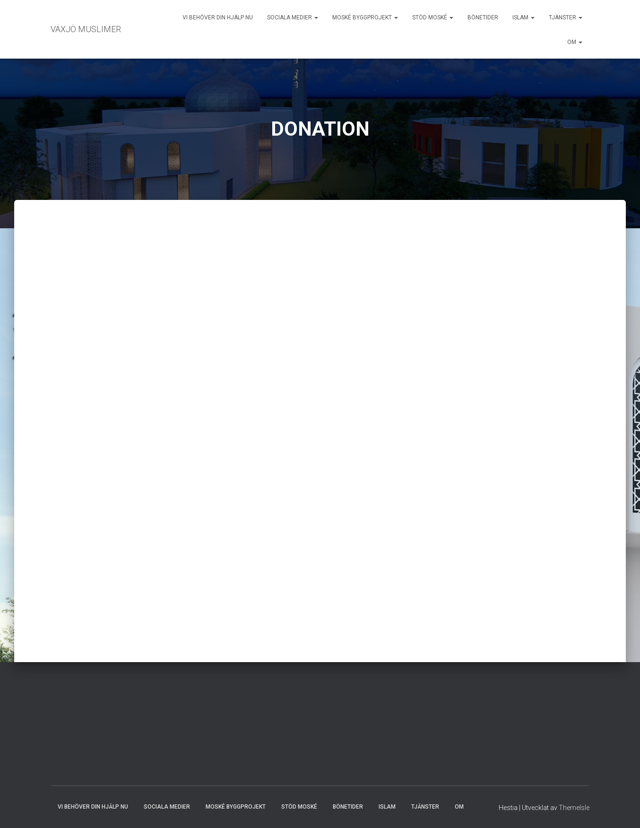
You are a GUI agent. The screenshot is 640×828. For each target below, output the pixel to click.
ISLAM (523, 17)
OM (574, 42)
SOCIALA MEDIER (292, 17)
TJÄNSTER (565, 17)
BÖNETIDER (482, 17)
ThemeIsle (574, 807)
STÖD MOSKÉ (432, 17)
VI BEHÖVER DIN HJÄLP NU (217, 17)
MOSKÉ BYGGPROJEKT (365, 17)
